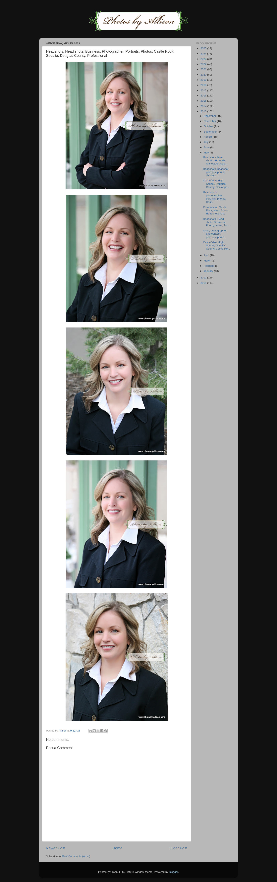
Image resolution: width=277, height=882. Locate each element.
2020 (203, 74)
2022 (203, 64)
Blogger (173, 871)
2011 (203, 282)
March (208, 260)
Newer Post (55, 848)
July (206, 142)
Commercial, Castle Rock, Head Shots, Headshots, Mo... (216, 210)
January (209, 270)
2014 (203, 106)
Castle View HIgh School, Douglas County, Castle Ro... (216, 245)
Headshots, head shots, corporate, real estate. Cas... (215, 160)
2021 (203, 69)
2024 (203, 53)
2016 (203, 95)
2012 (203, 277)
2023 (203, 58)
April (207, 255)
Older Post (178, 848)
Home (117, 848)
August (208, 136)
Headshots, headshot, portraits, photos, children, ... (216, 172)
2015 (203, 100)
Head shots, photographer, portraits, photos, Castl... (214, 197)
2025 (203, 48)
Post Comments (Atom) (76, 856)
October (209, 126)
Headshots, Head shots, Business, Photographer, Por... (216, 222)
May (206, 152)
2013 (203, 111)
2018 (203, 85)
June (207, 147)
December (210, 115)
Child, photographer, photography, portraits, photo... (215, 233)
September (211, 131)
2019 (203, 79)
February (209, 265)
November (210, 121)
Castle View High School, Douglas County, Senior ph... (216, 183)
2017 (203, 90)
